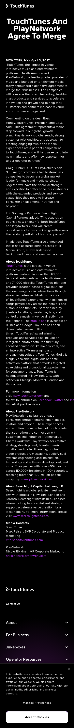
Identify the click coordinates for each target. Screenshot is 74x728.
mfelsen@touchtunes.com (24, 540)
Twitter (58, 400)
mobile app (38, 320)
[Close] (69, 669)
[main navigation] (64, 6)
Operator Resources (24, 659)
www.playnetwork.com (37, 479)
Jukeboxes (15, 647)
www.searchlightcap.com (30, 516)
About (11, 623)
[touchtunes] (24, 6)
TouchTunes (14, 265)
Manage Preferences (37, 703)
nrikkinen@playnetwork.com (26, 555)
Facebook (44, 400)
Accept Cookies (37, 717)
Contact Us (13, 604)
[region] (37, 695)
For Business (17, 635)
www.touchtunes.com (28, 395)
